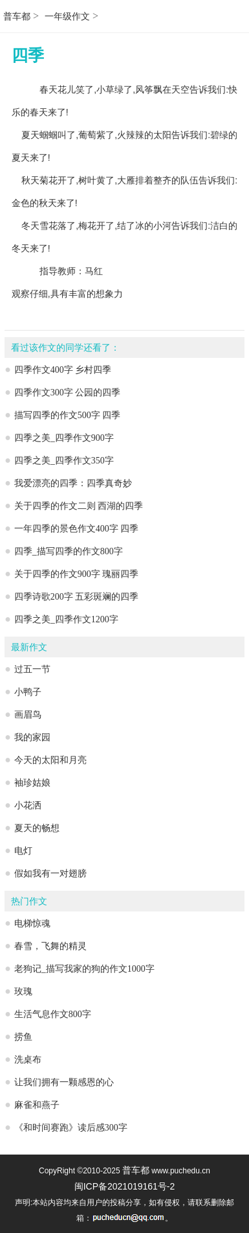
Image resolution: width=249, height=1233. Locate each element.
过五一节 (32, 669)
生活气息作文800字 (52, 1014)
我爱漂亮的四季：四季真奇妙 (73, 483)
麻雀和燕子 (37, 1105)
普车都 (16, 16)
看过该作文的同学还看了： (65, 348)
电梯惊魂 (32, 923)
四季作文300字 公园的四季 (67, 392)
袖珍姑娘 (32, 783)
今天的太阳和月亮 (50, 760)
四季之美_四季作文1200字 (66, 619)
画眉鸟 (27, 715)
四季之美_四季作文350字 (64, 460)
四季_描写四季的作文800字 (68, 551)
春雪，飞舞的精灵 (50, 946)
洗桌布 (27, 1059)
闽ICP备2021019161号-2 (124, 1186)
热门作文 (29, 901)
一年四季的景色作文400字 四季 (76, 529)
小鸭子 (27, 692)
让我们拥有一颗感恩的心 (64, 1082)
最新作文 (29, 647)
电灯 (23, 851)
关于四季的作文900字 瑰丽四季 (76, 574)
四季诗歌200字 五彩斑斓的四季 (76, 597)
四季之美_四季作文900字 (64, 438)
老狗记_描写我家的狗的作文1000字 (84, 969)
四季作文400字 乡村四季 (63, 370)
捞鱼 (23, 1037)
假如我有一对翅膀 (50, 873)
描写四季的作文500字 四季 (67, 415)
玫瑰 (23, 991)
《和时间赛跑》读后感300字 (70, 1128)
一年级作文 (67, 16)
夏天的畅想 (37, 828)
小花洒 (27, 805)
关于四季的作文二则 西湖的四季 (79, 506)
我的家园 (32, 737)
